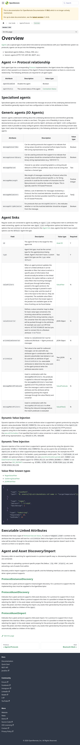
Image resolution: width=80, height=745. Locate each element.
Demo (5, 719)
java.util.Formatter (11, 433)
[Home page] (3, 23)
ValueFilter (60, 285)
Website (4, 712)
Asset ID (60, 243)
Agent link (46, 228)
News (4, 716)
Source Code (7, 722)
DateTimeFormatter (9, 460)
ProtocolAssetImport (14, 613)
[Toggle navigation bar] (3, 2)
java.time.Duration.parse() (50, 457)
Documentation (7, 661)
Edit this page (8, 636)
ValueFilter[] (61, 407)
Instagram (6, 688)
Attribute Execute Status (32, 536)
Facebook (6, 685)
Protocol (32, 67)
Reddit (5, 695)
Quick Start (6, 664)
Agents (4, 45)
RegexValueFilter (11, 475)
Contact (5, 728)
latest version (38, 17)
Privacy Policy (7, 731)
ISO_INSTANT (17, 462)
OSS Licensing (8, 725)
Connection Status (49, 89)
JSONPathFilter (10, 481)
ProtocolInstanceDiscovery (17, 579)
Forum (5, 682)
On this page (7, 32)
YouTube (6, 701)
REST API (5, 667)
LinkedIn (6, 691)
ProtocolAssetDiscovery (15, 592)
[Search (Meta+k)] (70, 3)
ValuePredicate (62, 386)
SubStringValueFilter (12, 479)
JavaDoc (5, 671)
